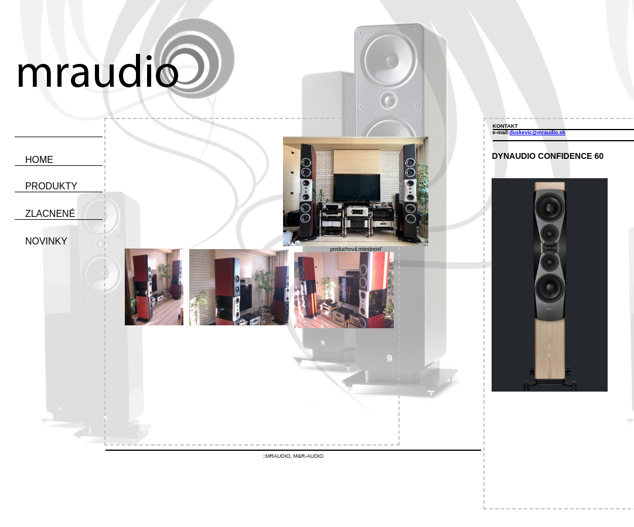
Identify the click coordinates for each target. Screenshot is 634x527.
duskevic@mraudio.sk (537, 132)
